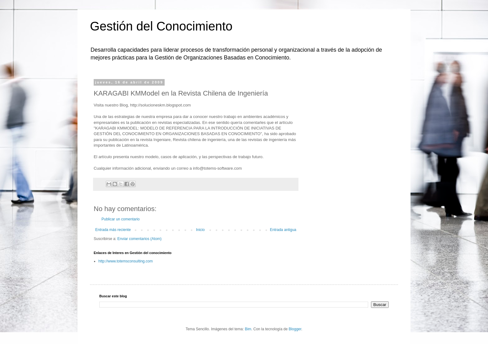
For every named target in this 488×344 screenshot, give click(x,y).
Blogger (295, 329)
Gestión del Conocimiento (161, 26)
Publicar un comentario (120, 219)
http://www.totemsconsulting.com (125, 261)
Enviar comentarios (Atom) (139, 239)
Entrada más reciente (113, 230)
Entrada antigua (283, 230)
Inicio (200, 230)
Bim (248, 329)
